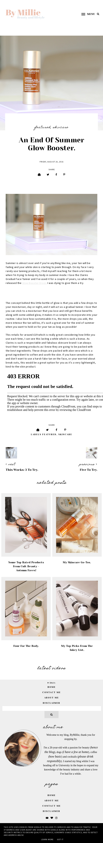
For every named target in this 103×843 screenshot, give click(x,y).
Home (52, 795)
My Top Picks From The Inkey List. (77, 647)
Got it (60, 839)
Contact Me (51, 692)
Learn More (47, 839)
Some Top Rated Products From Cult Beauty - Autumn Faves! (26, 566)
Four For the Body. (26, 645)
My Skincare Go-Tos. (77, 562)
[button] (86, 14)
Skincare (60, 127)
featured (43, 127)
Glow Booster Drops (34, 283)
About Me (51, 697)
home (52, 687)
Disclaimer (51, 703)
